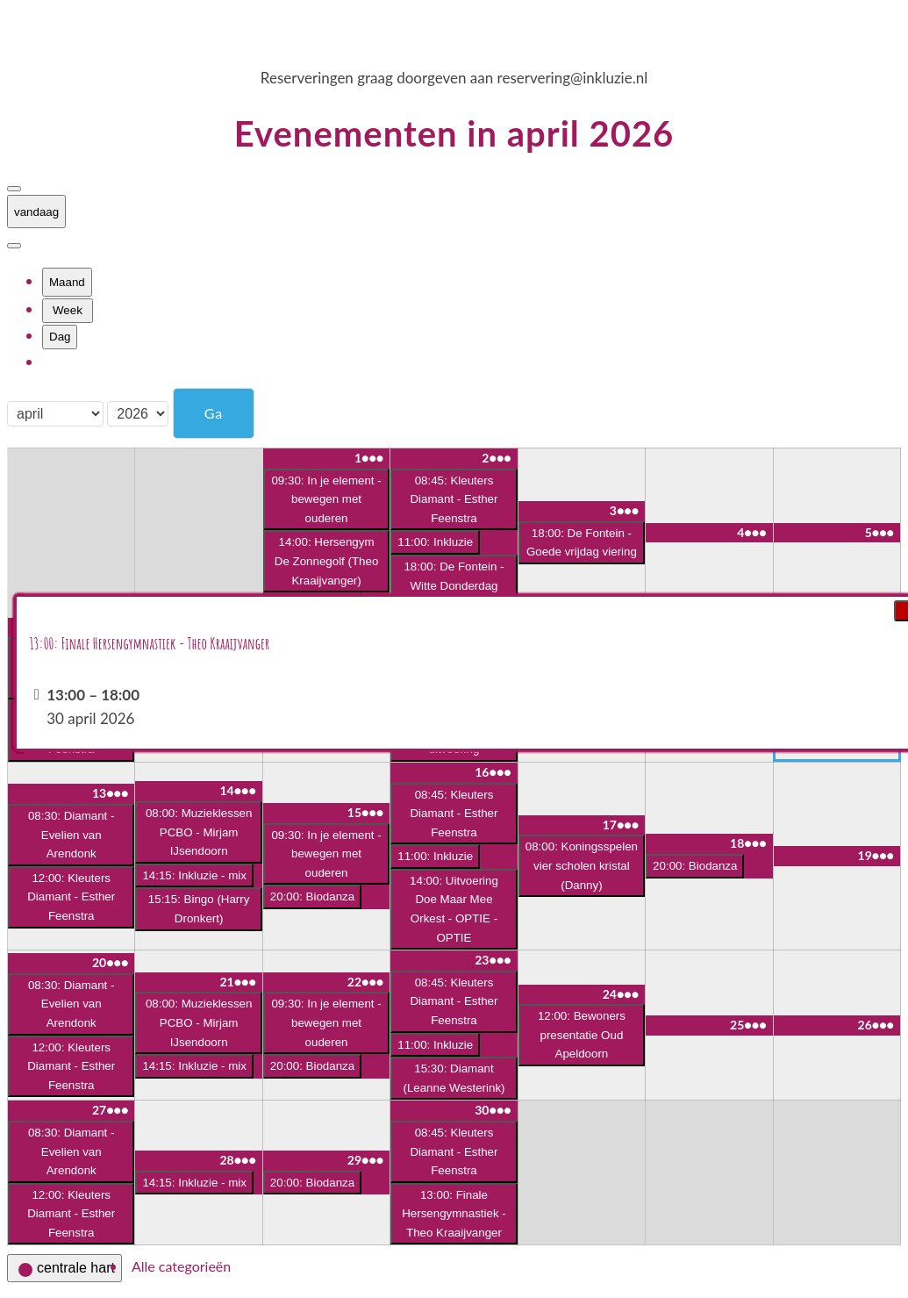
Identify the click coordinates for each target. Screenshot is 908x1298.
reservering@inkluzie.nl (572, 77)
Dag (59, 336)
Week (67, 310)
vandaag (36, 212)
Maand (67, 282)
